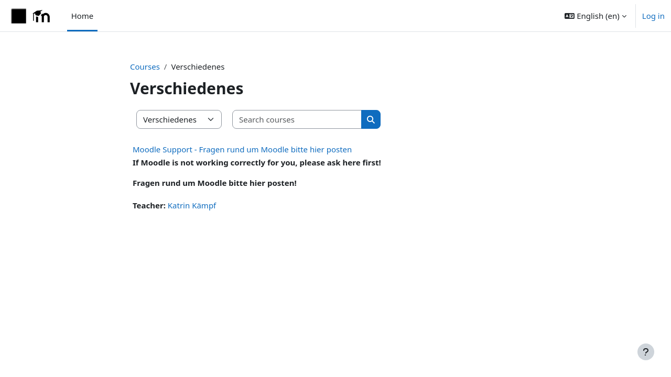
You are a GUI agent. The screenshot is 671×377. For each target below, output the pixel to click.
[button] (595, 15)
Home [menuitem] (82, 15)
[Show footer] (645, 351)
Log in (653, 15)
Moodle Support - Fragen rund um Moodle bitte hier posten (242, 149)
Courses (145, 66)
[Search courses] (297, 119)
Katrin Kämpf (192, 205)
